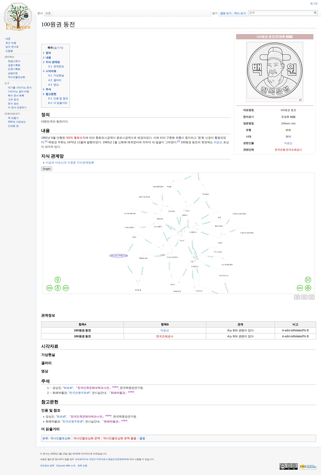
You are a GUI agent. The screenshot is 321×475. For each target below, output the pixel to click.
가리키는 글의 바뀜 (18, 91)
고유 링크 (13, 99)
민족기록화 (14, 69)
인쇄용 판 (13, 126)
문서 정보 (13, 103)
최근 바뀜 (11, 42)
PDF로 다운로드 (17, 121)
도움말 (9, 50)
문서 (40, 13)
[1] (46, 141)
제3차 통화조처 (76, 137)
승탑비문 (13, 73)
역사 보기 (240, 13)
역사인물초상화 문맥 (86, 438)
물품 (142, 438)
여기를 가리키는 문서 (20, 87)
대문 (8, 38)
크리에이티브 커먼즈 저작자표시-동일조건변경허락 (101, 459)
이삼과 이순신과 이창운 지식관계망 (68, 162)
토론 (48, 13)
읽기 (215, 13)
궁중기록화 (14, 65)
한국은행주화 (78, 392)
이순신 (288, 143)
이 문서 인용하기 (17, 107)
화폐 (66, 387)
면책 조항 (82, 465)
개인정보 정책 (47, 465)
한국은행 (280, 149)
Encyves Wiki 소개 (66, 465)
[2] (178, 141)
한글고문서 (14, 61)
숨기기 (58, 47)
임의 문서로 (12, 46)
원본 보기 (226, 13)
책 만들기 (13, 118)
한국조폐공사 (294, 149)
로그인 (314, 3)
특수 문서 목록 (16, 95)
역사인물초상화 (60, 438)
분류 (45, 438)
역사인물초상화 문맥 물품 (119, 438)
